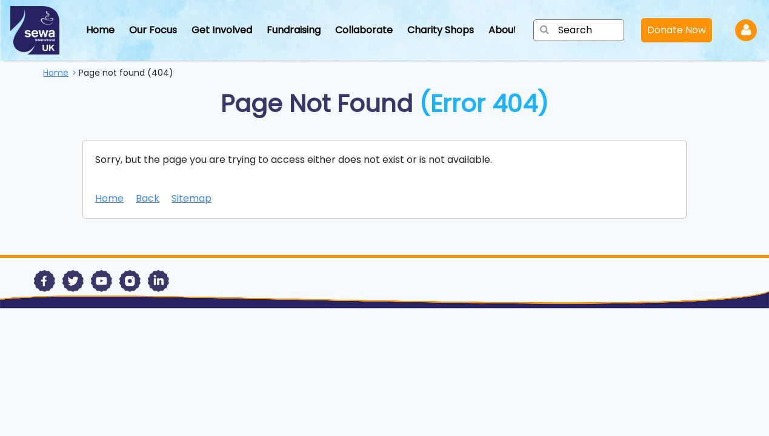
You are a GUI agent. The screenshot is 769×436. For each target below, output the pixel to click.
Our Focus (153, 30)
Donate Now (676, 30)
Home (100, 30)
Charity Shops (440, 30)
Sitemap (191, 198)
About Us (509, 30)
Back (147, 198)
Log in (746, 30)
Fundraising (294, 30)
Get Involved (221, 30)
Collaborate (364, 30)
